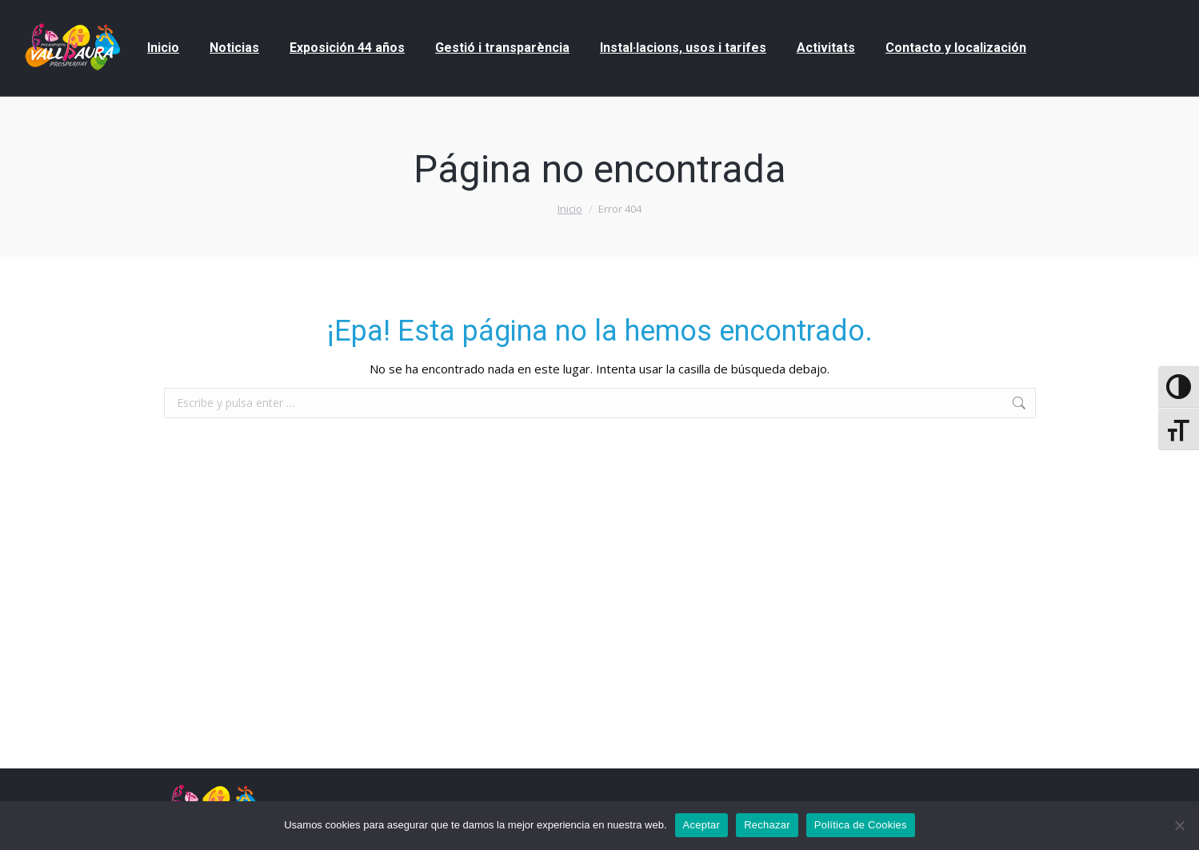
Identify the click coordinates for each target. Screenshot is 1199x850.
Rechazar (767, 825)
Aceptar (702, 825)
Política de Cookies (860, 825)
